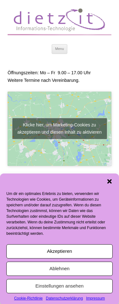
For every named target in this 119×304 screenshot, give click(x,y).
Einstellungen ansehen (60, 287)
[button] (109, 183)
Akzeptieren (59, 252)
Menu (59, 49)
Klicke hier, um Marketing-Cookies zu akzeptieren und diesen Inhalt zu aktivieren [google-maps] (59, 128)
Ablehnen (59, 270)
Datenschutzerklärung (64, 300)
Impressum (95, 300)
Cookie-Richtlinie (28, 300)
